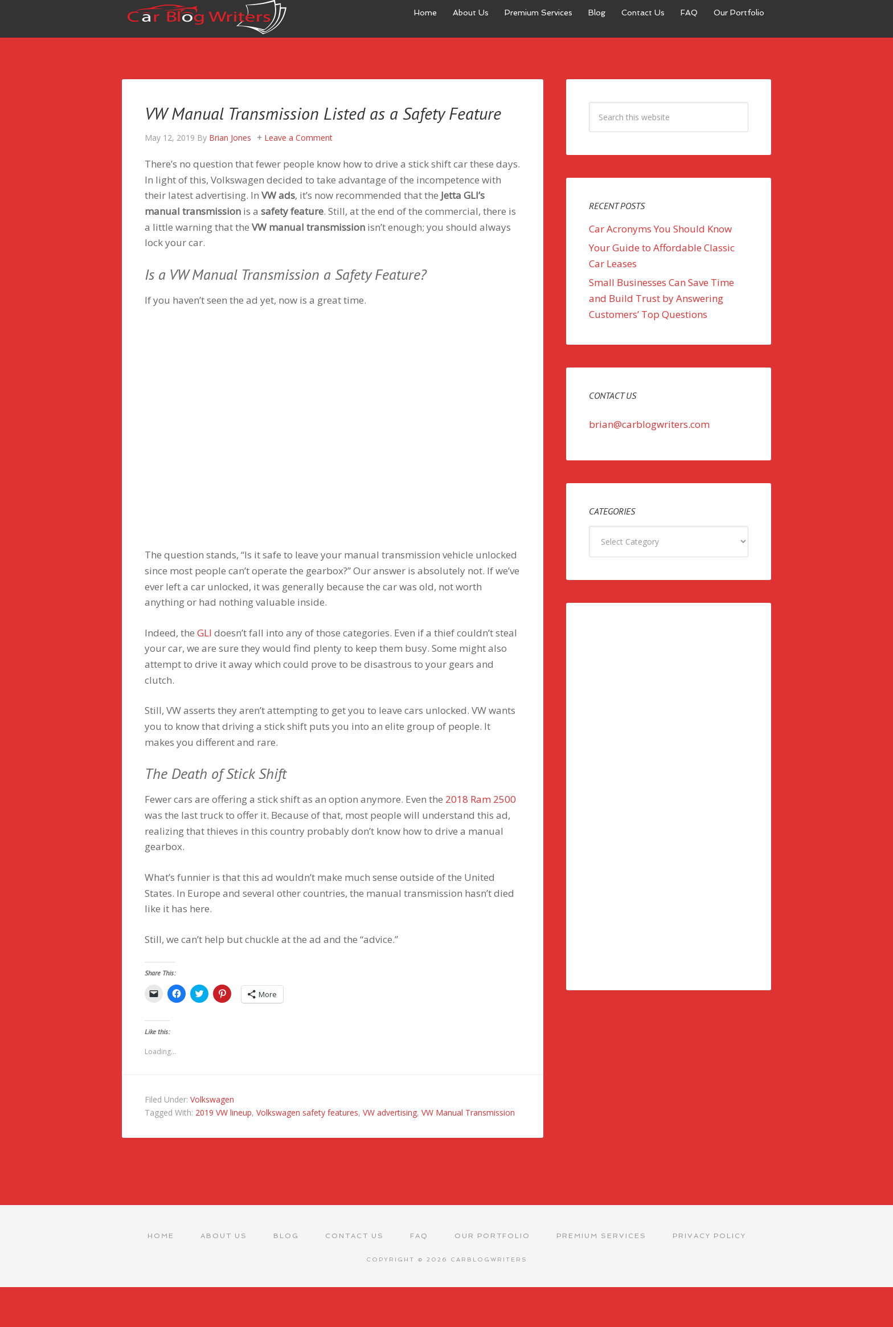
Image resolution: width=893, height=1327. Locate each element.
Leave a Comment (298, 158)
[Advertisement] (668, 796)
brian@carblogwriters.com (649, 424)
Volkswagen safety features (307, 1133)
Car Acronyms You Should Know (660, 228)
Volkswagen (212, 1119)
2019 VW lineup (223, 1133)
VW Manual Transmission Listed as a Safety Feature (324, 122)
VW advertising (390, 1133)
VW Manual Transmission (468, 1133)
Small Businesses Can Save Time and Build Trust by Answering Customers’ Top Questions (661, 298)
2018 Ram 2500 (480, 819)
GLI (204, 653)
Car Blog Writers (207, 17)
